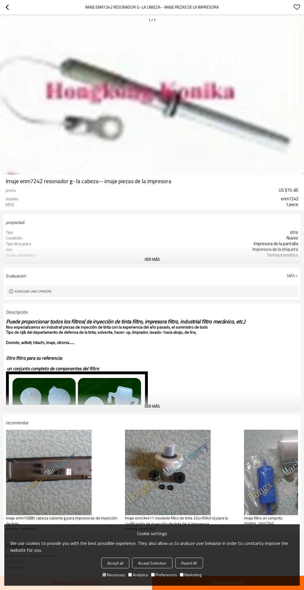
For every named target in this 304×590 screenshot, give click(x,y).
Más (291, 276)
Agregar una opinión (33, 291)
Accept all (115, 563)
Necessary (113, 575)
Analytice (138, 575)
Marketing (191, 575)
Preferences (164, 575)
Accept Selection (152, 563)
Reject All (189, 563)
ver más (152, 259)
